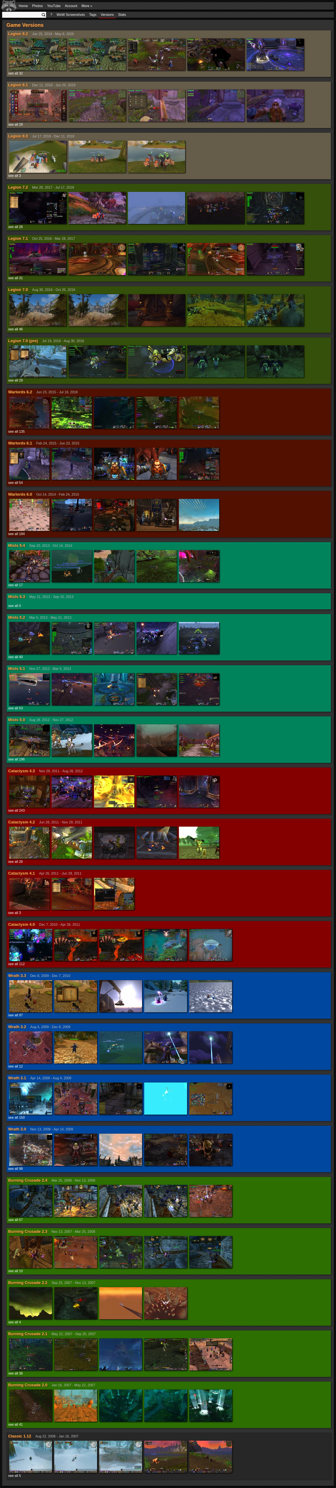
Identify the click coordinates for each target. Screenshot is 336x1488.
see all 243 (16, 810)
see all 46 (15, 329)
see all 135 (16, 431)
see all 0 (14, 606)
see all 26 (15, 227)
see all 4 (14, 1322)
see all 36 (15, 1373)
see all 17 (15, 585)
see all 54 (15, 483)
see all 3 (14, 175)
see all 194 (16, 534)
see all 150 (16, 1117)
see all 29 (15, 124)
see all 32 (15, 73)
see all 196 (16, 759)
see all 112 (16, 964)
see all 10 (15, 1271)
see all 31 (15, 278)
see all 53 (15, 708)
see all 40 (15, 657)
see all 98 (15, 1168)
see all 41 (15, 1424)
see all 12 (15, 1066)
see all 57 (15, 1220)
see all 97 (15, 1015)
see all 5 (14, 1476)
